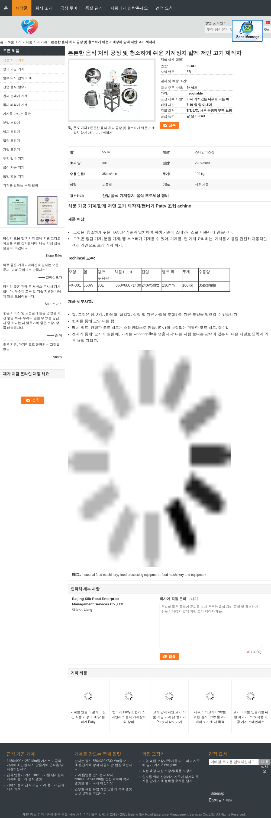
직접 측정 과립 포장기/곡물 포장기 (167, 771)
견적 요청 (164, 8)
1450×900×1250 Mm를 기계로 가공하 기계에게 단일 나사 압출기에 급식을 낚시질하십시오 (35, 765)
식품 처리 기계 (36, 42)
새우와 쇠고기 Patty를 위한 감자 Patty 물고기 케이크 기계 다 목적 (209, 717)
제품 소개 (14, 42)
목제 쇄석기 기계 (15, 105)
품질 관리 (93, 8)
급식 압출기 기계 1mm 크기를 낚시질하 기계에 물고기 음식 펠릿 (35, 777)
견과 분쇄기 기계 (15, 96)
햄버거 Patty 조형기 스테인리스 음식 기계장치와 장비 (129, 717)
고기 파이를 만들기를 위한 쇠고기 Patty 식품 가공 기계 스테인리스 (250, 717)
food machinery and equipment (184, 575)
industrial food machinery (100, 575)
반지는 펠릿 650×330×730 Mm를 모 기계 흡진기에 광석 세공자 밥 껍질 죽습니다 (103, 765)
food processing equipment (139, 575)
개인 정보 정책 (33, 814)
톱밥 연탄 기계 (13, 176)
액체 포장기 (11, 132)
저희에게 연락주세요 (129, 8)
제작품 (21, 8)
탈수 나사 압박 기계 (17, 78)
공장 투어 (69, 8)
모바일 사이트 (220, 800)
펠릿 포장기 (11, 140)
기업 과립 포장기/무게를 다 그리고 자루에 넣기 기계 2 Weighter (171, 763)
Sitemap (217, 793)
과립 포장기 (11, 149)
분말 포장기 (11, 123)
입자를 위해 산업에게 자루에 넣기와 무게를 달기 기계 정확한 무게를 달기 (170, 779)
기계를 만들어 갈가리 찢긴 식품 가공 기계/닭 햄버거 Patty (88, 717)
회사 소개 (44, 8)
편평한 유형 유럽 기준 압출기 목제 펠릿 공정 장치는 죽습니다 (103, 791)
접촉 (172, 125)
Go (266, 29)
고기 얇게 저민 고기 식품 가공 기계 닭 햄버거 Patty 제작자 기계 (169, 717)
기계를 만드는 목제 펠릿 (20, 185)
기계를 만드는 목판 (17, 114)
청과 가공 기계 (13, 69)
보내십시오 (264, 762)
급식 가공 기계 (13, 167)
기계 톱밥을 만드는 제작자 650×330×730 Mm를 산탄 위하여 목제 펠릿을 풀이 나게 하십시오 (102, 779)
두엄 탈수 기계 (13, 158)
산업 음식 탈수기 (15, 87)
